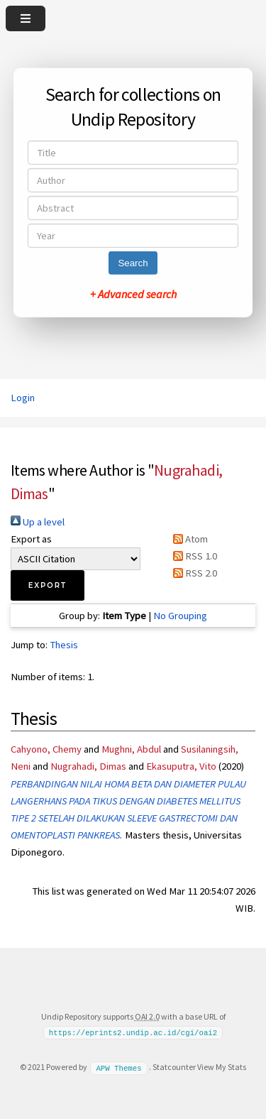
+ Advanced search (133, 294)
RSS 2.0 (192, 573)
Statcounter (174, 1066)
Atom (188, 539)
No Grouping (180, 615)
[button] (47, 585)
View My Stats (221, 1066)
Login (23, 397)
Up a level (38, 521)
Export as (31, 539)
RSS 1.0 (192, 556)
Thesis (64, 644)
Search (133, 263)
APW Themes (118, 1067)
